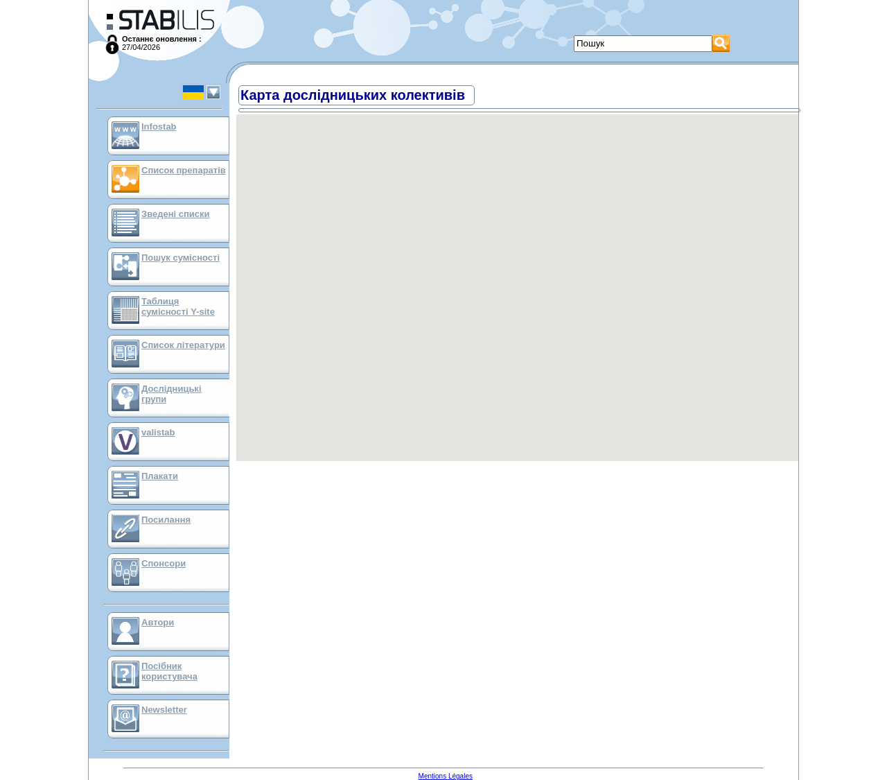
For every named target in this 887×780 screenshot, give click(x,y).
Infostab (159, 126)
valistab (158, 432)
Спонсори (163, 563)
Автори (157, 622)
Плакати (159, 476)
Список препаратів (183, 170)
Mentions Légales (446, 776)
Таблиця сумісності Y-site (178, 306)
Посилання (166, 519)
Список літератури (183, 345)
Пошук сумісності (180, 257)
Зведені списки (175, 214)
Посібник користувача (169, 671)
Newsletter (164, 709)
